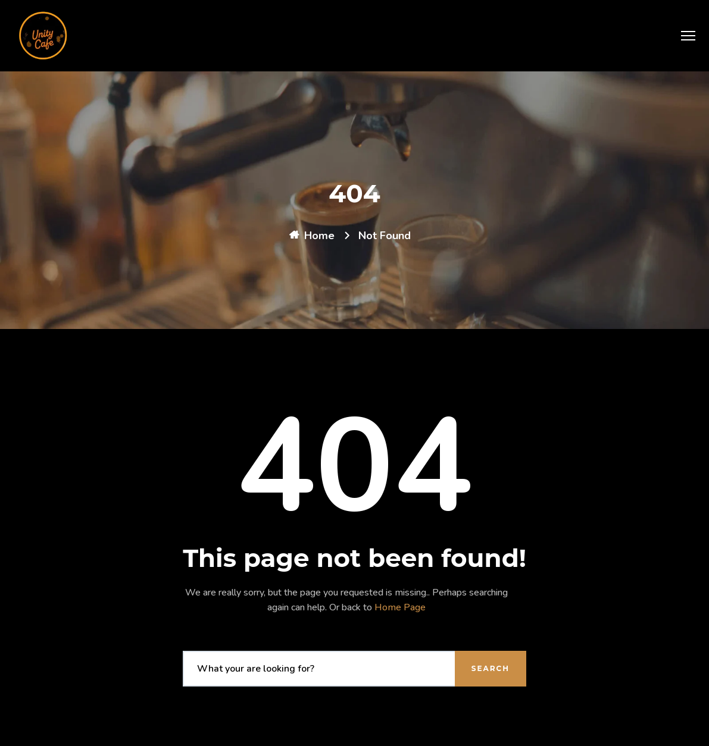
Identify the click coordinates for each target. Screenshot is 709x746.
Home (319, 235)
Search (490, 668)
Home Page (400, 607)
